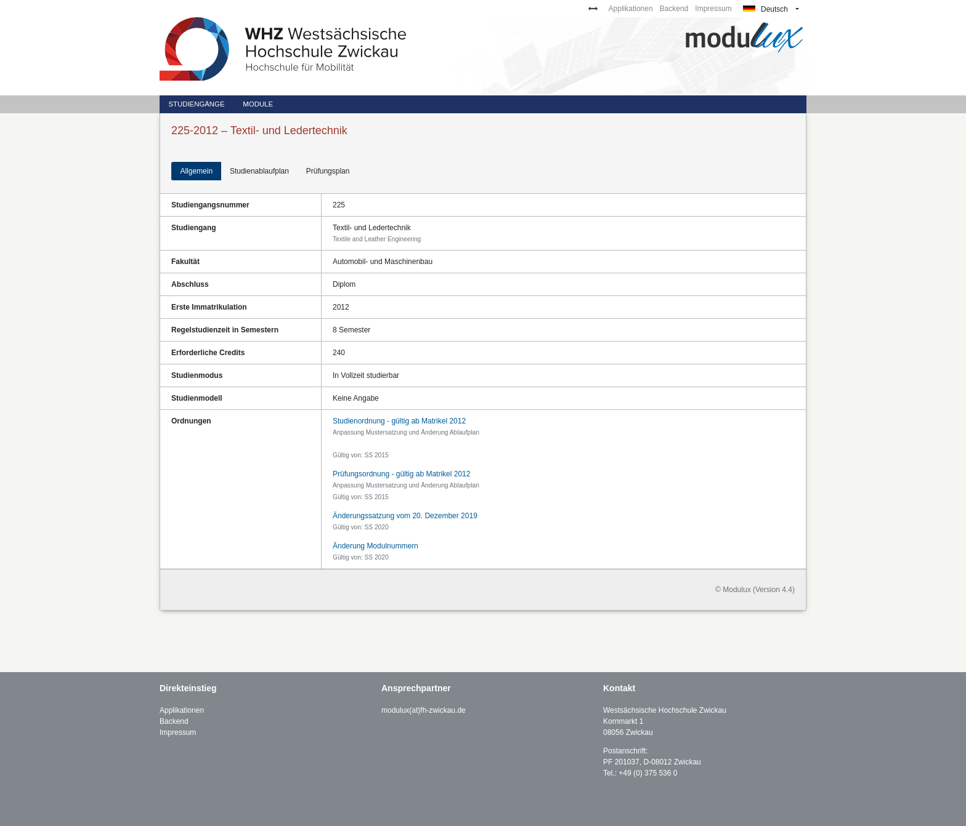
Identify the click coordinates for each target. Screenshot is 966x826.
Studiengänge (196, 104)
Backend (674, 8)
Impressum (713, 8)
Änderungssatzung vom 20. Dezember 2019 (405, 515)
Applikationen (631, 8)
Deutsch (765, 9)
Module (258, 104)
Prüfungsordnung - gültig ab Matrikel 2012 (401, 474)
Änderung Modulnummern (375, 546)
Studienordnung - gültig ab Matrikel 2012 (399, 421)
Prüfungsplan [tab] (328, 171)
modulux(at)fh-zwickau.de (423, 710)
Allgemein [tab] (196, 171)
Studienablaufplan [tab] (259, 171)
